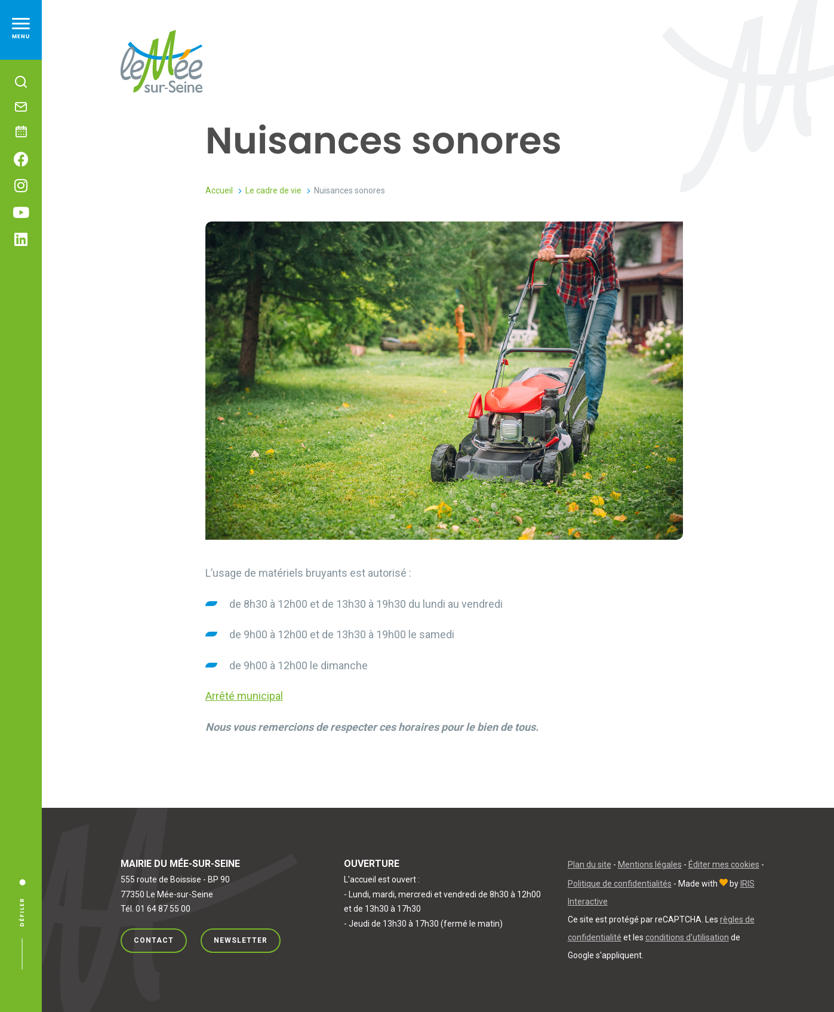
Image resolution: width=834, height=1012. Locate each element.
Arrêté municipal (244, 696)
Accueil (219, 190)
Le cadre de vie (273, 190)
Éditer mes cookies (723, 864)
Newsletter (240, 940)
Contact (154, 940)
